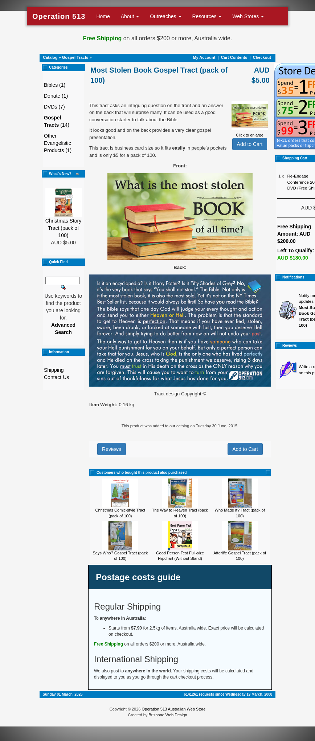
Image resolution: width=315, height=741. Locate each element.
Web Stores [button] (248, 16)
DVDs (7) (54, 107)
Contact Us (56, 377)
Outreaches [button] (165, 16)
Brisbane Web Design (167, 715)
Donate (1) (56, 96)
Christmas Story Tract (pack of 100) (63, 228)
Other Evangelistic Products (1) (57, 143)
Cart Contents (234, 57)
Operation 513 (58, 16)
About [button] (130, 16)
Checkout (262, 57)
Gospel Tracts (75, 57)
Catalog (50, 57)
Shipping (54, 370)
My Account (204, 57)
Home (103, 16)
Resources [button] (207, 16)
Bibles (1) (54, 85)
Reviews (111, 449)
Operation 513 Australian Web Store (173, 709)
